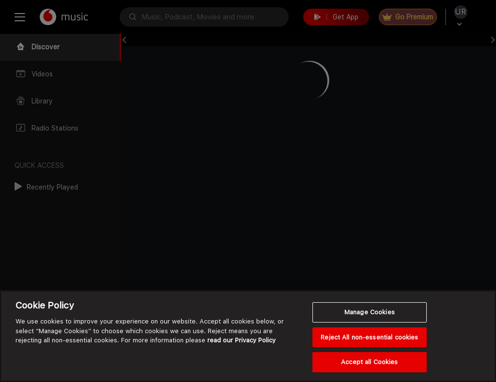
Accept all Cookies (369, 362)
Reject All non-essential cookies (369, 337)
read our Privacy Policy (241, 340)
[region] (248, 336)
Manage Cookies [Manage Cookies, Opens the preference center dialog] (369, 312)
